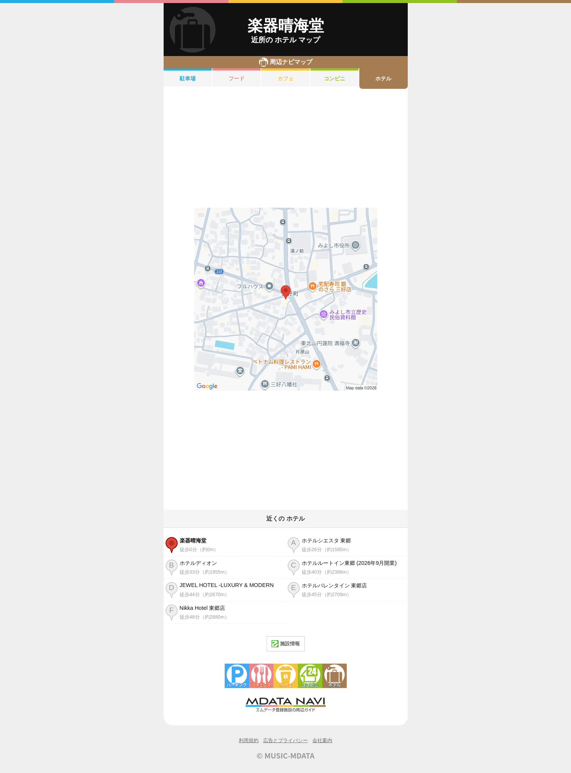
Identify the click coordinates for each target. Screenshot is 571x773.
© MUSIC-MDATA (286, 755)
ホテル (383, 78)
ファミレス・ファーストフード (261, 676)
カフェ (286, 78)
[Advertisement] (286, 148)
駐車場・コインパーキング (237, 676)
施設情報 (286, 643)
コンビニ (334, 78)
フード (236, 78)
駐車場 (188, 78)
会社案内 (322, 740)
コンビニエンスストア (310, 676)
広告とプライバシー (285, 740)
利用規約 (249, 740)
